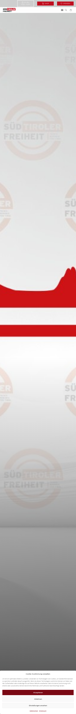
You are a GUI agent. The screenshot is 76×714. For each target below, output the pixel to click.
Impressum (42, 711)
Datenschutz (34, 711)
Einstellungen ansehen (38, 705)
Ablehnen (38, 699)
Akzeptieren (38, 692)
